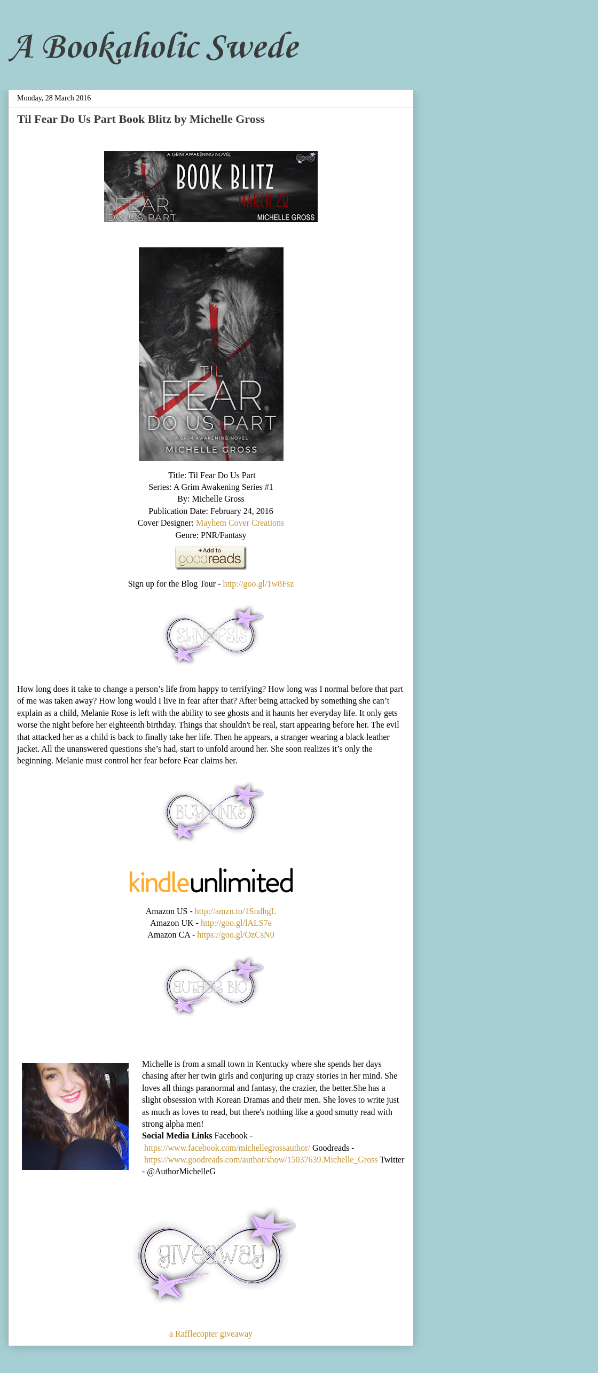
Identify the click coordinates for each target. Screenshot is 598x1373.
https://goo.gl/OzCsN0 (235, 934)
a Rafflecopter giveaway (211, 1333)
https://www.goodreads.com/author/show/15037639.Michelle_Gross (261, 1159)
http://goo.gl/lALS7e (236, 922)
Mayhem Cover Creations (240, 522)
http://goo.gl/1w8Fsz (258, 583)
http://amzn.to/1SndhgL (235, 911)
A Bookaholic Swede (153, 48)
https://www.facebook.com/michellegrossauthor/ (227, 1147)
